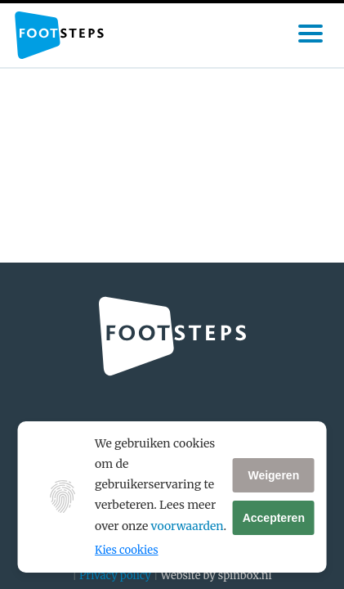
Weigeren (273, 475)
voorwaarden (187, 526)
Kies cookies (126, 550)
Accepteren (274, 517)
